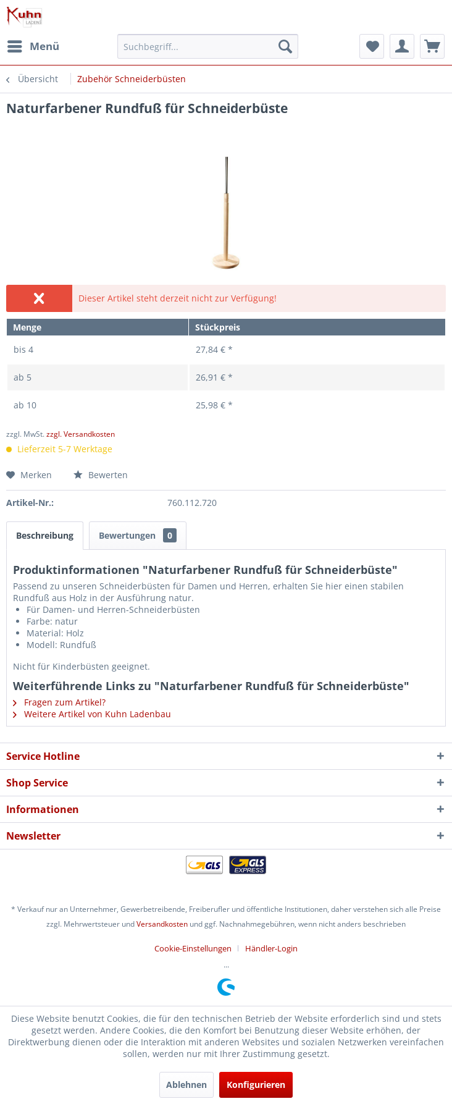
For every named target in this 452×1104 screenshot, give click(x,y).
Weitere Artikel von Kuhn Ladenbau (92, 714)
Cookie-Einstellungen (193, 948)
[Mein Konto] (402, 46)
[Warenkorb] (432, 46)
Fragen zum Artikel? (59, 702)
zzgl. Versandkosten (80, 434)
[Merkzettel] (371, 46)
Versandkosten (162, 924)
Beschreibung (44, 535)
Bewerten (100, 475)
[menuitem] (32, 46)
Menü (33, 44)
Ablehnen (186, 1084)
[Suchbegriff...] (207, 46)
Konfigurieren (256, 1084)
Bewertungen (138, 535)
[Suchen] (285, 46)
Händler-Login (271, 948)
